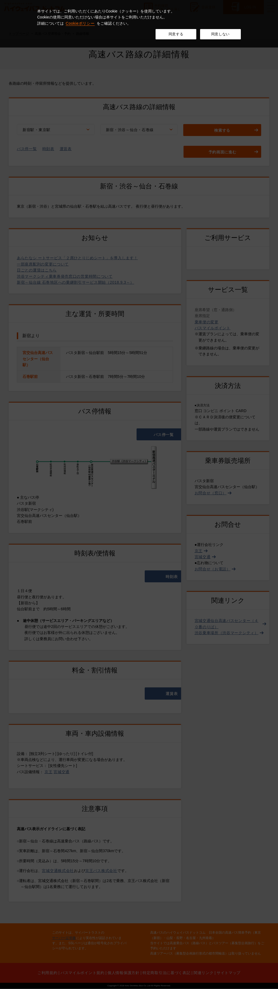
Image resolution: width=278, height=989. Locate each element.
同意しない (220, 34)
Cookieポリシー (80, 23)
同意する (176, 34)
